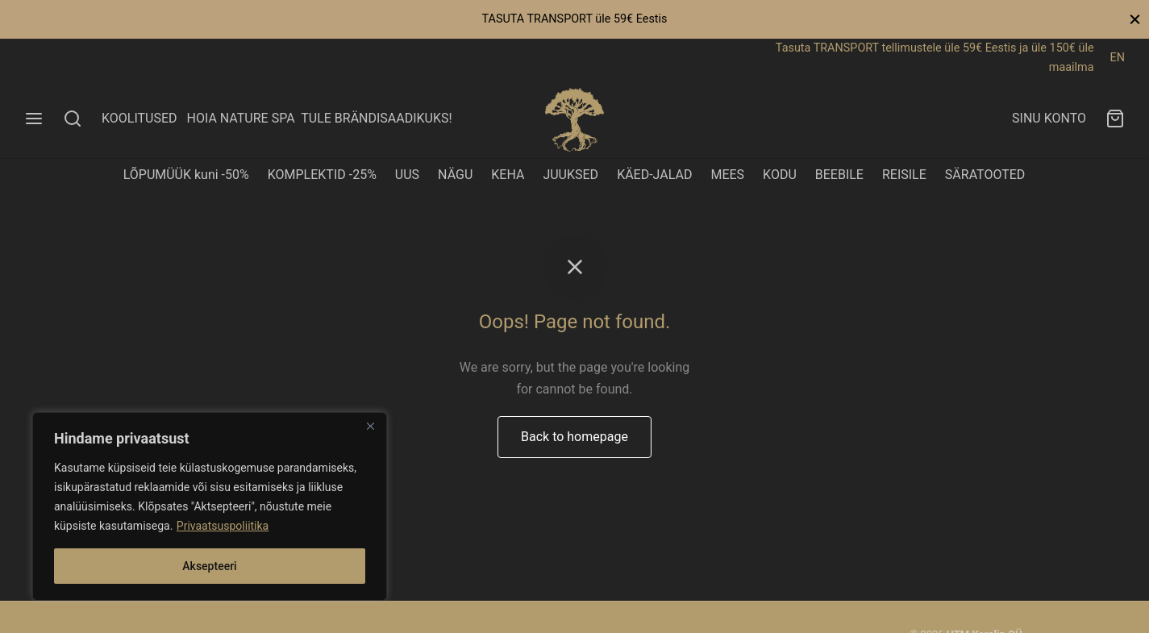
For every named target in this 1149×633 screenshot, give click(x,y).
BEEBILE (839, 174)
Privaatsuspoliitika (223, 525)
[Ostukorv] (1115, 118)
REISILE (904, 174)
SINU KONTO (1049, 118)
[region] (209, 506)
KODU (780, 174)
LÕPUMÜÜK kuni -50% (186, 174)
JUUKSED (570, 174)
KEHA (507, 174)
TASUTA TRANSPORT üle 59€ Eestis (574, 19)
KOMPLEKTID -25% (322, 174)
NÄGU (455, 174)
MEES (727, 174)
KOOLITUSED (139, 118)
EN (1117, 58)
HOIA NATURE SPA (240, 118)
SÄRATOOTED (985, 174)
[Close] (370, 425)
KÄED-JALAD (654, 174)
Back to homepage (574, 436)
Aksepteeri (209, 566)
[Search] (72, 118)
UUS (407, 174)
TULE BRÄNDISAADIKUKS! (376, 118)
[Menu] (34, 118)
